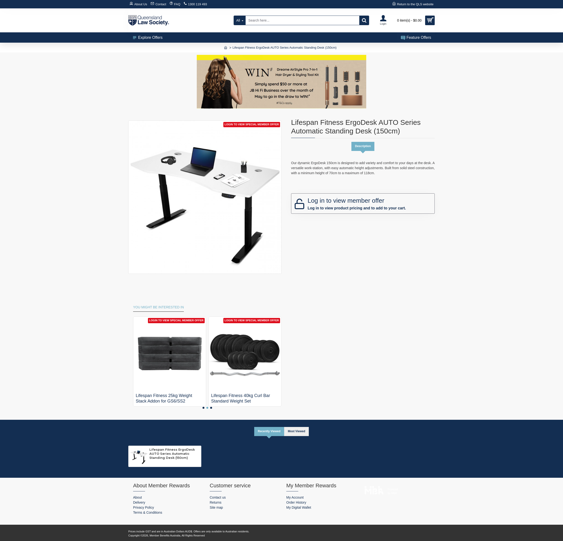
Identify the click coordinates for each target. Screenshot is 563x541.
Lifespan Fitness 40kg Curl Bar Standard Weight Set (240, 398)
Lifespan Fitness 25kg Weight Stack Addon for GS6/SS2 (164, 398)
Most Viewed (297, 431)
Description (363, 146)
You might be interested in (158, 307)
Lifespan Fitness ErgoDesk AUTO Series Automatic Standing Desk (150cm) (172, 454)
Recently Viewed (268, 431)
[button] (203, 408)
